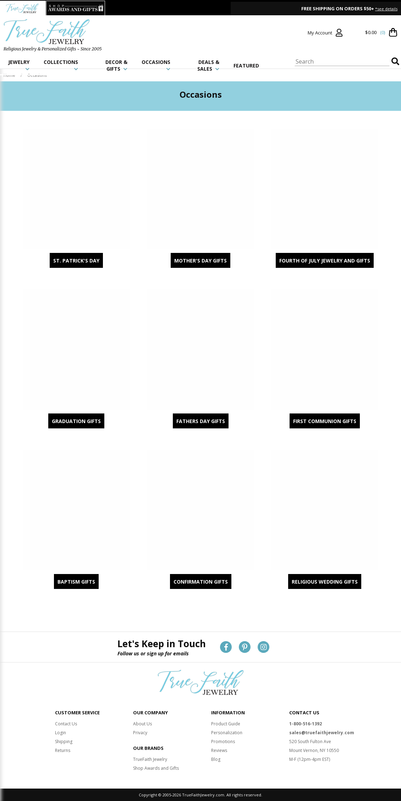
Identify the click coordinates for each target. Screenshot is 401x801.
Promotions (223, 741)
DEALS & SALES (208, 65)
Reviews (219, 750)
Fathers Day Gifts (200, 421)
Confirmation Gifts (201, 581)
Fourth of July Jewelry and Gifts (324, 260)
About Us (142, 724)
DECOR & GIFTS (116, 65)
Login (60, 733)
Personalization (226, 733)
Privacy (140, 733)
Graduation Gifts (76, 421)
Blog (215, 759)
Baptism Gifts (76, 581)
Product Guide (225, 724)
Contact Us (66, 724)
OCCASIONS (156, 65)
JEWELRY (18, 65)
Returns (62, 750)
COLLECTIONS (61, 65)
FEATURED (246, 65)
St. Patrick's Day (76, 260)
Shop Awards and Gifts (156, 768)
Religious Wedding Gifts (325, 581)
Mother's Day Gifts (200, 260)
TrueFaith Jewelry (150, 759)
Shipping (63, 741)
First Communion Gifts (324, 421)
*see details (386, 8)
